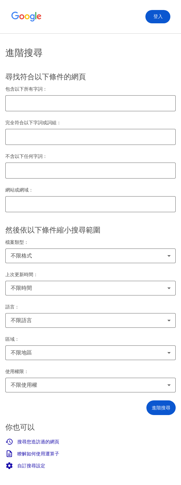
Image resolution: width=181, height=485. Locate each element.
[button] (161, 407)
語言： (12, 306)
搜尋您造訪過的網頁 (32, 442)
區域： (12, 339)
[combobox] (90, 256)
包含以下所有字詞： (26, 89)
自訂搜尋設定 (25, 466)
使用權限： (17, 371)
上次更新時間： (21, 274)
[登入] (157, 16)
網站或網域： (19, 190)
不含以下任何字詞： (26, 156)
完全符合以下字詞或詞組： (33, 122)
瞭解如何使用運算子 (32, 454)
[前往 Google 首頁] (26, 17)
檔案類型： (17, 242)
